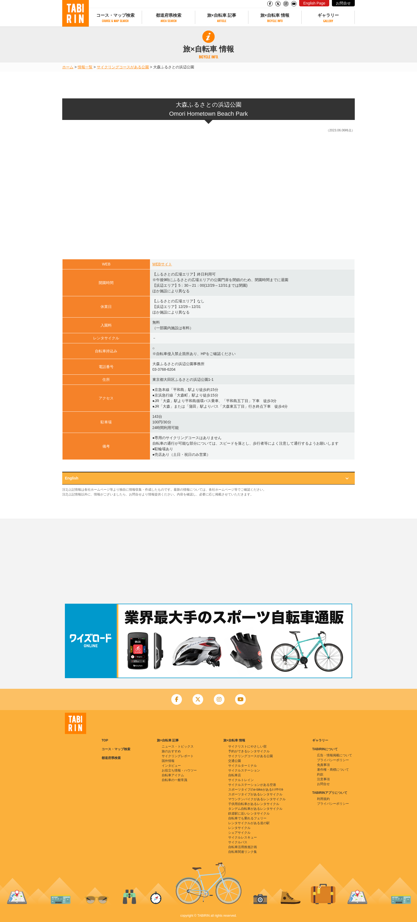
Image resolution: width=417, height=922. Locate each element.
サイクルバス (237, 842)
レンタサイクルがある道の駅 (249, 823)
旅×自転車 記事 (221, 15)
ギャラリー (328, 15)
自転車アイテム (173, 775)
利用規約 (323, 799)
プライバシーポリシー (333, 760)
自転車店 (234, 775)
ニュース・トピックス (178, 746)
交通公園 (234, 761)
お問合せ (343, 3)
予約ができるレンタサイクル (249, 751)
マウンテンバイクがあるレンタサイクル (257, 799)
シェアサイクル (239, 833)
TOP (105, 740)
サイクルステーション (244, 770)
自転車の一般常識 (174, 780)
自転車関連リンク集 (242, 852)
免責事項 (323, 765)
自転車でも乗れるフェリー (247, 818)
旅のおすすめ (171, 751)
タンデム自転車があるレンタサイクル (255, 809)
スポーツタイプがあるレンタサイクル (255, 794)
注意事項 (323, 779)
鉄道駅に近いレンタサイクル (249, 813)
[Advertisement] (208, 561)
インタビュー (171, 765)
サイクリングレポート (178, 756)
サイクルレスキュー (242, 837)
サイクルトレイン (241, 780)
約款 (320, 774)
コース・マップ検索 (115, 15)
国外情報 (168, 761)
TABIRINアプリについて (329, 793)
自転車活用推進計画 (242, 847)
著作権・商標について (333, 769)
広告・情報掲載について (334, 755)
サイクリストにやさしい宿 (247, 746)
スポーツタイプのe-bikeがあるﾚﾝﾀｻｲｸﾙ (255, 789)
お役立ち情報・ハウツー (179, 770)
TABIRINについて (325, 749)
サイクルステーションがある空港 (252, 785)
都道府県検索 (168, 15)
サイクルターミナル (242, 765)
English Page (314, 3)
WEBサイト (162, 264)
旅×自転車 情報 (275, 15)
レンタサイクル (239, 828)
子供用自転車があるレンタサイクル (253, 804)
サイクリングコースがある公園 (123, 67)
